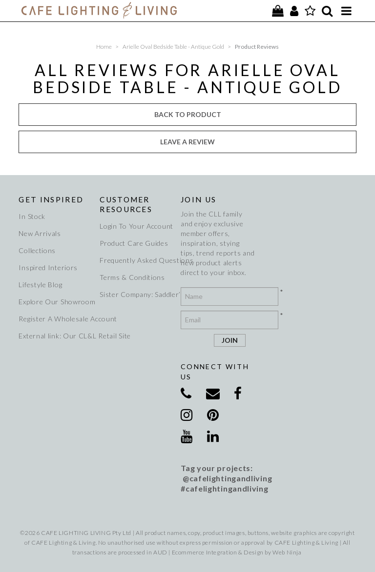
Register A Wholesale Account (56, 319)
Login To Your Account (136, 226)
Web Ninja (286, 552)
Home (104, 46)
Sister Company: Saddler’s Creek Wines (137, 294)
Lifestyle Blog (40, 284)
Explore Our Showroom (56, 301)
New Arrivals (40, 233)
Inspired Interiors (48, 267)
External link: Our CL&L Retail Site (56, 336)
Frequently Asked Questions (137, 260)
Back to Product (187, 114)
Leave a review (187, 142)
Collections (37, 250)
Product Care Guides (134, 243)
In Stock (32, 216)
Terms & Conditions (132, 277)
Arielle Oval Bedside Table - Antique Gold (173, 46)
